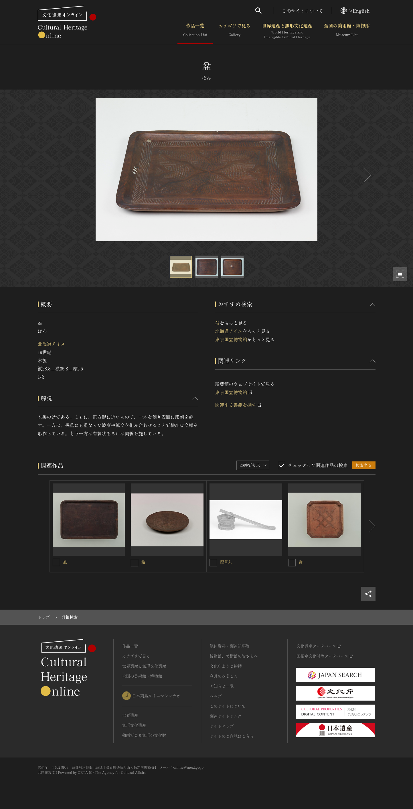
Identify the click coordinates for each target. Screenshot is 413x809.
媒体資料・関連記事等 (230, 646)
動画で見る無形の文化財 (144, 735)
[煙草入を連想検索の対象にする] (213, 562)
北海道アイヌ (51, 343)
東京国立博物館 (231, 339)
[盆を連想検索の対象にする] (56, 562)
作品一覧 (195, 31)
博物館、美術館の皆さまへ (234, 656)
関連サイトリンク (226, 716)
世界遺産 (130, 715)
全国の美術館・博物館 (346, 31)
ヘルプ (216, 696)
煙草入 (226, 562)
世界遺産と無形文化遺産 (287, 31)
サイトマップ (222, 726)
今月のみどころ (224, 676)
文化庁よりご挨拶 (226, 666)
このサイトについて (302, 10)
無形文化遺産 (134, 725)
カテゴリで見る (234, 31)
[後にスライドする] (367, 174)
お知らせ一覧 (222, 686)
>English (355, 10)
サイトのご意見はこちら (232, 736)
